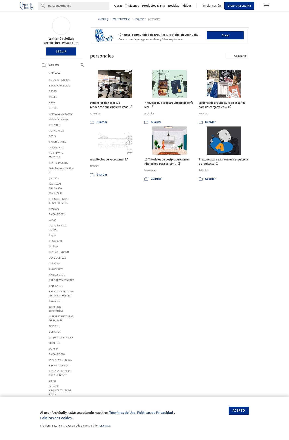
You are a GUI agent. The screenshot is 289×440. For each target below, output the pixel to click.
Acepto (239, 410)
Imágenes (132, 5)
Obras (118, 5)
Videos (187, 5)
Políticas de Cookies (56, 417)
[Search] (78, 6)
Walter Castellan (61, 38)
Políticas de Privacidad (155, 412)
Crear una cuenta (239, 5)
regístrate (104, 426)
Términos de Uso (122, 412)
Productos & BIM (153, 5)
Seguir (61, 51)
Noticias (173, 5)
